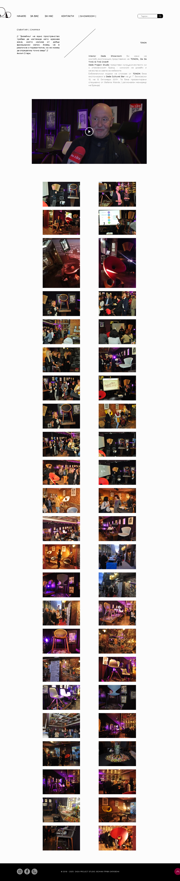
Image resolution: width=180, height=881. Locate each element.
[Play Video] (89, 131)
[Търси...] (145, 16)
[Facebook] (27, 871)
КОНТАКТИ (67, 16)
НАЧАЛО (21, 16)
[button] (34, 16)
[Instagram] (20, 871)
